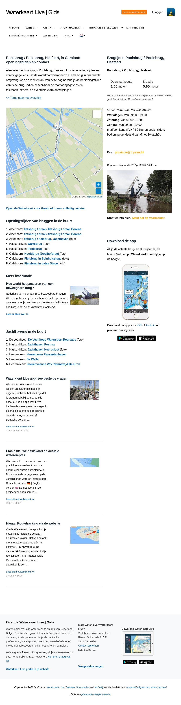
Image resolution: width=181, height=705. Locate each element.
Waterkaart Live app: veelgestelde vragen (36, 378)
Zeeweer (70, 687)
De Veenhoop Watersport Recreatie (52, 339)
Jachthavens (71, 27)
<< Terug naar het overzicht (23, 97)
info (68, 35)
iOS (139, 325)
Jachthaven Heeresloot (43, 349)
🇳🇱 (82, 35)
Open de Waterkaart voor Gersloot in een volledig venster (45, 208)
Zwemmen (50, 35)
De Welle (32, 359)
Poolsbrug (35, 248)
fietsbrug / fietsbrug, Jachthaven (46, 238)
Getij (48, 27)
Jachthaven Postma (41, 344)
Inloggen (157, 12)
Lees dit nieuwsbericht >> (20, 426)
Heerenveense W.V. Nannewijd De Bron (53, 364)
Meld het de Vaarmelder (148, 217)
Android (150, 325)
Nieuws (14, 27)
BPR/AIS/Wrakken (23, 35)
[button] (97, 114)
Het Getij (98, 687)
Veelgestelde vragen (90, 666)
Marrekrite (136, 27)
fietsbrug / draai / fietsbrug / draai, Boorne (52, 229)
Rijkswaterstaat (94, 196)
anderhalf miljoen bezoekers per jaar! (146, 687)
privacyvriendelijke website (95, 694)
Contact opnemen (88, 645)
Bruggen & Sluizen (103, 27)
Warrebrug (35, 243)
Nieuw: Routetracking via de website (33, 523)
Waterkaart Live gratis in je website (27, 669)
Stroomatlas (82, 687)
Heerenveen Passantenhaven (46, 354)
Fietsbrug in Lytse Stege (41, 263)
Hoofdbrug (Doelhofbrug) (41, 253)
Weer (31, 27)
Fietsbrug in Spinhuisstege (42, 258)
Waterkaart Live (55, 687)
